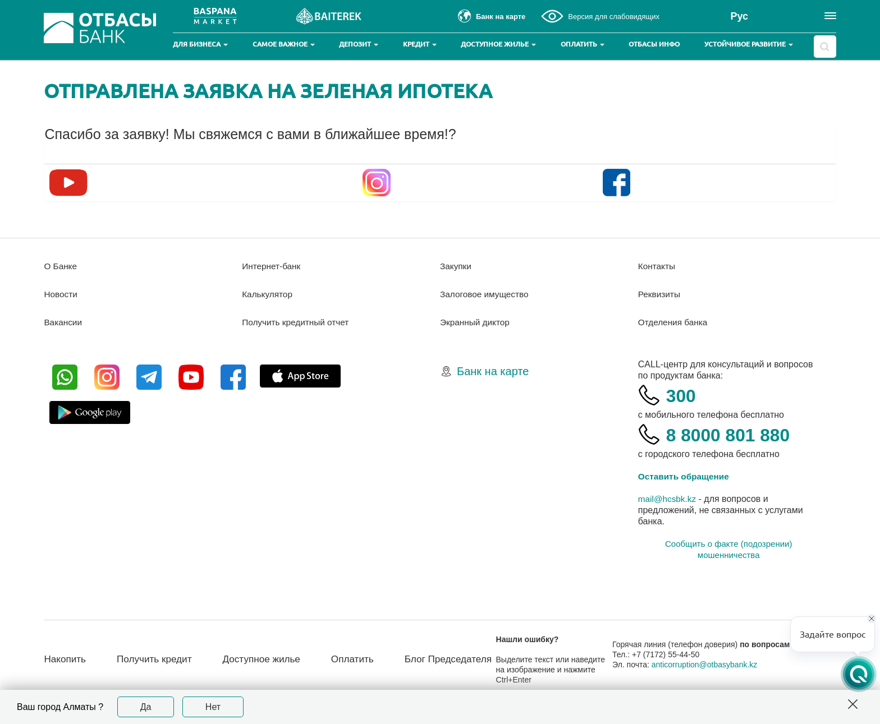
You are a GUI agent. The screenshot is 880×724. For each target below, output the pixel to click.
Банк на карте (493, 371)
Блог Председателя (447, 659)
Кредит (420, 44)
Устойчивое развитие (748, 44)
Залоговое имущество (486, 294)
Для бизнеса (200, 44)
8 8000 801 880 (734, 434)
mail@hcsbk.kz (668, 499)
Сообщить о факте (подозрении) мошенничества (728, 549)
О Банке (61, 266)
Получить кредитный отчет (297, 322)
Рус (739, 16)
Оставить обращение (685, 476)
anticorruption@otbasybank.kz (707, 669)
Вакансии (64, 322)
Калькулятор (268, 294)
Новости (61, 294)
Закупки (456, 266)
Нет (213, 707)
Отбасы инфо (654, 44)
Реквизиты (660, 294)
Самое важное (284, 44)
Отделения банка (674, 322)
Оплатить (582, 44)
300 (682, 395)
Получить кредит (141, 659)
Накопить (66, 653)
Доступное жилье (498, 44)
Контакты (657, 266)
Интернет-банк (272, 266)
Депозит (358, 44)
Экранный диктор (476, 322)
